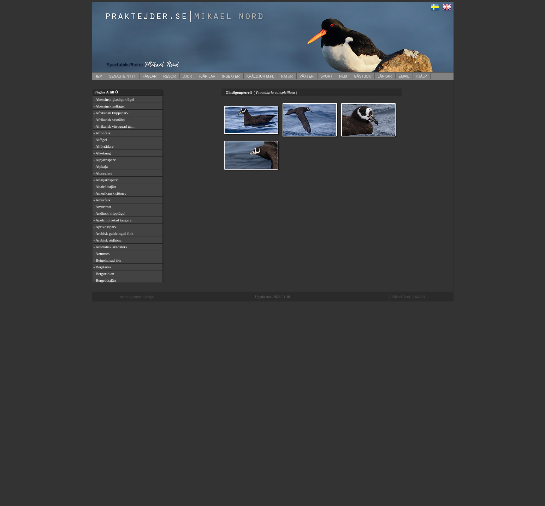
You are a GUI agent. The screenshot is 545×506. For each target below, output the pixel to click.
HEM (98, 76)
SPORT (326, 76)
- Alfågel (100, 140)
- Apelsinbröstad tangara (113, 220)
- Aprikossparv (105, 227)
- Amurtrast (102, 207)
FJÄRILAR (207, 76)
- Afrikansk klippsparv (111, 113)
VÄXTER (307, 76)
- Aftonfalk (102, 133)
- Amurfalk (102, 200)
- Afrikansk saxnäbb (109, 119)
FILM (343, 76)
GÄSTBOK (362, 76)
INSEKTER (231, 76)
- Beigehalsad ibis (108, 260)
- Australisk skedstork (111, 247)
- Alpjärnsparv (105, 160)
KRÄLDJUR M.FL (260, 76)
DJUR (187, 76)
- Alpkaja (101, 166)
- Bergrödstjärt (105, 280)
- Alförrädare (104, 146)
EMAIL (403, 76)
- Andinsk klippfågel (109, 213)
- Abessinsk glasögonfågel (114, 99)
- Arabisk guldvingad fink (114, 233)
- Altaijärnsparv (106, 180)
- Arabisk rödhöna (108, 240)
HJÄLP (421, 76)
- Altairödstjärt (105, 186)
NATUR (287, 76)
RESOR (169, 76)
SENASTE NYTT (122, 76)
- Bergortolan (104, 274)
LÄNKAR (385, 76)
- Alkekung (102, 153)
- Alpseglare (103, 173)
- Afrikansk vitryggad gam (114, 126)
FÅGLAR (149, 76)
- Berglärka (102, 267)
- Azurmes (102, 253)
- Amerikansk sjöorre (110, 193)
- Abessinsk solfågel (109, 106)
